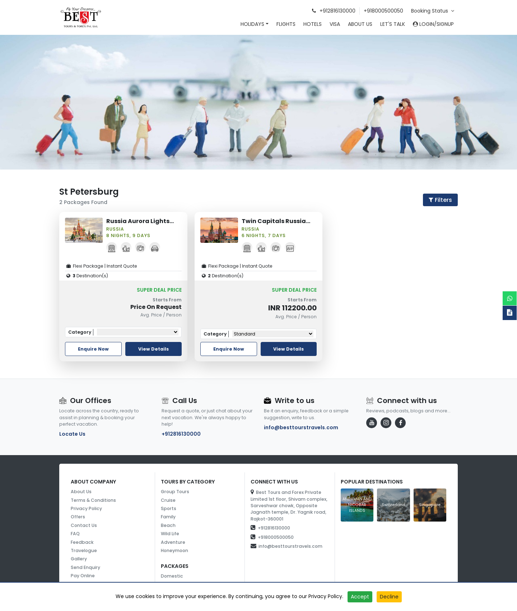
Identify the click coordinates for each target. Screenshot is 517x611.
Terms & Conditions (93, 500)
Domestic (172, 576)
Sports (168, 508)
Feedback (82, 542)
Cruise (168, 500)
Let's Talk (392, 24)
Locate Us (72, 434)
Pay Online (83, 576)
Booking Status (432, 10)
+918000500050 (383, 10)
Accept (360, 596)
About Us (360, 24)
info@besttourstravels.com (301, 427)
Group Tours (175, 492)
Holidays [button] (252, 24)
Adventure (173, 542)
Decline (389, 596)
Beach (168, 525)
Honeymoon (174, 550)
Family (168, 517)
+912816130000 (181, 434)
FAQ (75, 534)
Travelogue (84, 550)
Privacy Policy (86, 508)
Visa (335, 24)
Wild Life (170, 534)
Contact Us (84, 525)
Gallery (79, 559)
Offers (78, 517)
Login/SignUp (433, 24)
